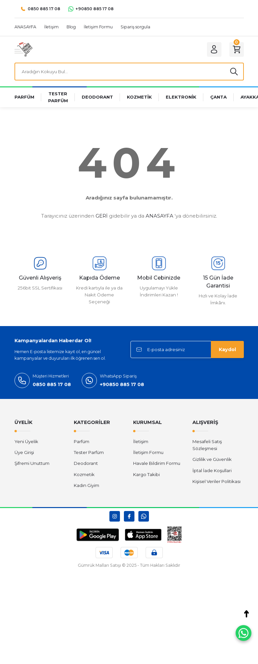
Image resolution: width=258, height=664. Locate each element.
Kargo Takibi (146, 474)
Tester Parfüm (89, 452)
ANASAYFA (159, 216)
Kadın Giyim (86, 485)
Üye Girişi (24, 452)
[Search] (129, 71)
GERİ (102, 216)
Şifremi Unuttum (31, 463)
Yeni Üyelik (26, 441)
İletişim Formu (148, 452)
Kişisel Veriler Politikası (216, 481)
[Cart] (236, 49)
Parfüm (81, 441)
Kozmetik (84, 474)
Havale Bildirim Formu (156, 463)
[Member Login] (214, 49)
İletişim (140, 441)
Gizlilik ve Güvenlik (212, 459)
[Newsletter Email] (187, 349)
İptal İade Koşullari (212, 470)
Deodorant (86, 463)
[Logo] (23, 49)
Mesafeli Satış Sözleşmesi (207, 445)
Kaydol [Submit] (227, 349)
